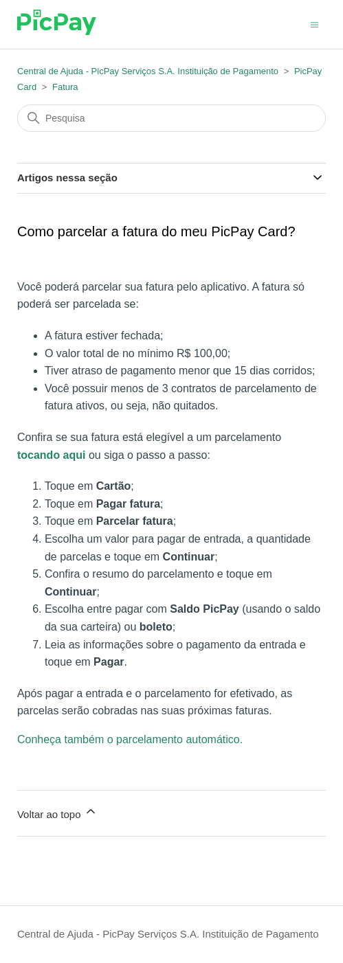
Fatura (65, 87)
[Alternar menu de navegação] (314, 24)
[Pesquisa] (171, 118)
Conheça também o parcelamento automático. (130, 739)
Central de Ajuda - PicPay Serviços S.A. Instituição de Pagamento (147, 71)
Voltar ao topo (57, 812)
